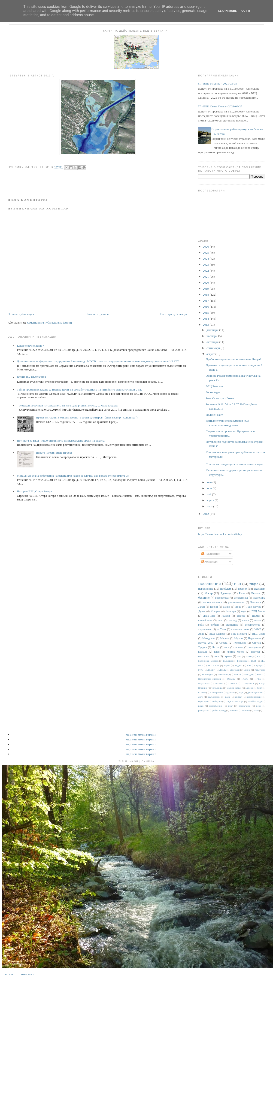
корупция (203, 701)
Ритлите (219, 683)
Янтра (215, 647)
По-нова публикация (21, 314)
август (210, 354)
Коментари (209, 561)
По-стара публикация (174, 314)
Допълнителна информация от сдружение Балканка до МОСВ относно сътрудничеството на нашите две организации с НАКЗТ (98, 361)
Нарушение (254, 638)
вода (243, 611)
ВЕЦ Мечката (239, 633)
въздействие (205, 620)
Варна (227, 665)
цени (256, 710)
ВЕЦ (237, 584)
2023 (206, 264)
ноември (212, 336)
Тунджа (202, 647)
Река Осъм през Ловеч (220, 398)
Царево (249, 688)
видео (253, 584)
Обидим (231, 679)
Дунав (201, 611)
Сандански (248, 683)
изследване (255, 647)
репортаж (203, 710)
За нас (9, 974)
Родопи (225, 615)
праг (230, 706)
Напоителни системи (209, 679)
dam (239, 656)
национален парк (234, 701)
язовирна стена (240, 629)
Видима (238, 665)
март (209, 506)
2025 (206, 252)
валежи (202, 692)
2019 (206, 288)
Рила (242, 593)
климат (238, 697)
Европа (256, 593)
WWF (258, 629)
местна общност (212, 602)
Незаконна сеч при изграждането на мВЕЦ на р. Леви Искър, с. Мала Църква (68, 405)
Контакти (27, 974)
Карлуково (260, 670)
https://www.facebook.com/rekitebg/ (220, 534)
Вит (249, 665)
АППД (249, 656)
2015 (206, 312)
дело (220, 620)
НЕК (259, 674)
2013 (206, 324)
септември (213, 348)
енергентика (241, 597)
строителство (252, 624)
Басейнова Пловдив (208, 661)
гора (226, 647)
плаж (200, 706)
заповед (238, 647)
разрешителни (236, 602)
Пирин (214, 606)
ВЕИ (253, 661)
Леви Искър (224, 674)
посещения (209, 583)
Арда (201, 633)
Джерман (235, 670)
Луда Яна (209, 615)
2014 (206, 318)
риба (200, 624)
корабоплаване (253, 697)
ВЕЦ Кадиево (217, 633)
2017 (206, 300)
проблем (225, 588)
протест (255, 651)
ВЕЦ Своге (258, 633)
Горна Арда (213, 392)
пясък (257, 620)
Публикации (210, 553)
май (209, 494)
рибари (215, 624)
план (217, 651)
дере (241, 692)
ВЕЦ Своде (213, 665)
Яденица (225, 593)
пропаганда (244, 706)
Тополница (217, 688)
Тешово (241, 615)
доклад (233, 620)
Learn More (227, 10)
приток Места (235, 651)
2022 (206, 270)
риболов (234, 710)
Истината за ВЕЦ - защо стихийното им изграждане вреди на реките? (61, 440)
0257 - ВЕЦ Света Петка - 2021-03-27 (218, 106)
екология (259, 588)
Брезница (242, 661)
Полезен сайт (214, 414)
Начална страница (97, 314)
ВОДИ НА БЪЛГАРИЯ (31, 377)
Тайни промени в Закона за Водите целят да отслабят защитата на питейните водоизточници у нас (79, 389)
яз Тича (221, 629)
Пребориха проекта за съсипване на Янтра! (233, 359)
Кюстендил (207, 674)
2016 (206, 306)
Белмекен (228, 661)
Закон (201, 606)
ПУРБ (258, 679)
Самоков (233, 683)
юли (209, 482)
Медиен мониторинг (141, 734)
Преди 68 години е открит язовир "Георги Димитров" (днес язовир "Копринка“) (86, 417)
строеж (228, 656)
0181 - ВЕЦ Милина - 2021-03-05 (216, 83)
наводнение (205, 588)
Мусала (238, 638)
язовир (242, 588)
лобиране (216, 701)
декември (212, 330)
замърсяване (214, 697)
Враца (258, 665)
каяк (227, 697)
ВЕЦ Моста (258, 611)
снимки (246, 710)
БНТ (259, 656)
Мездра (249, 674)
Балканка (255, 602)
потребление (215, 706)
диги (200, 697)
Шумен (256, 615)
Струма (256, 642)
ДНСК (222, 670)
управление (204, 629)
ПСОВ (245, 679)
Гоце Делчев (253, 606)
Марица (224, 638)
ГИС (200, 670)
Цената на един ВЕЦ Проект (54, 452)
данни (226, 606)
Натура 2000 (205, 642)
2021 (206, 276)
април (210, 500)
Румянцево (240, 642)
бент (259, 688)
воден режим (216, 692)
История (215, 611)
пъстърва (203, 656)
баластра (231, 611)
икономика (259, 597)
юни (209, 488)
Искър (209, 593)
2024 (206, 258)
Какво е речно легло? (30, 345)
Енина (247, 670)
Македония (208, 638)
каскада (202, 651)
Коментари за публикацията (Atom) (49, 322)
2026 (206, 246)
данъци (231, 692)
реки (258, 706)
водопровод (222, 597)
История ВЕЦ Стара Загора (34, 491)
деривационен (255, 692)
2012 (206, 513)
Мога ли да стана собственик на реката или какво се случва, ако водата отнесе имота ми (73, 475)
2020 (206, 282)
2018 (206, 294)
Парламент (203, 683)
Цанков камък (234, 688)
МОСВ (237, 674)
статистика (232, 624)
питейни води (255, 701)
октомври (212, 342)
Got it (246, 10)
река (216, 656)
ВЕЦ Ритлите (214, 386)
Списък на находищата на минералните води (234, 464)
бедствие (203, 597)
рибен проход (219, 710)
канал (245, 620)
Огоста (223, 642)
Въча (238, 606)
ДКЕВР (211, 670)
